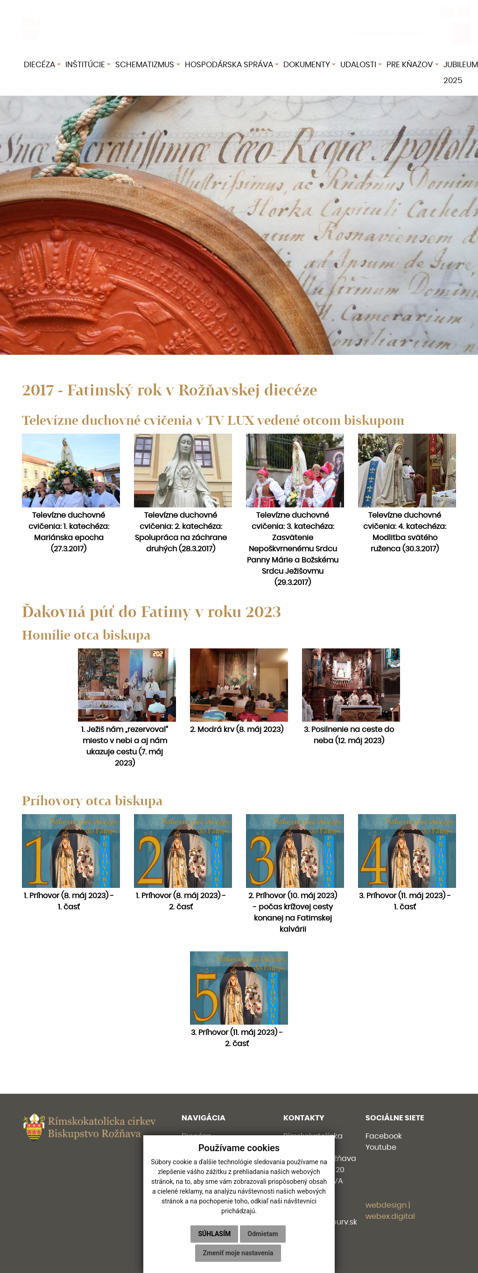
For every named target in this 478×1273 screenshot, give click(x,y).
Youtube (381, 1147)
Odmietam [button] (262, 1234)
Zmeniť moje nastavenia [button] (238, 1253)
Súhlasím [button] (214, 1234)
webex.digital (390, 1216)
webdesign (386, 1205)
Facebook (384, 1136)
